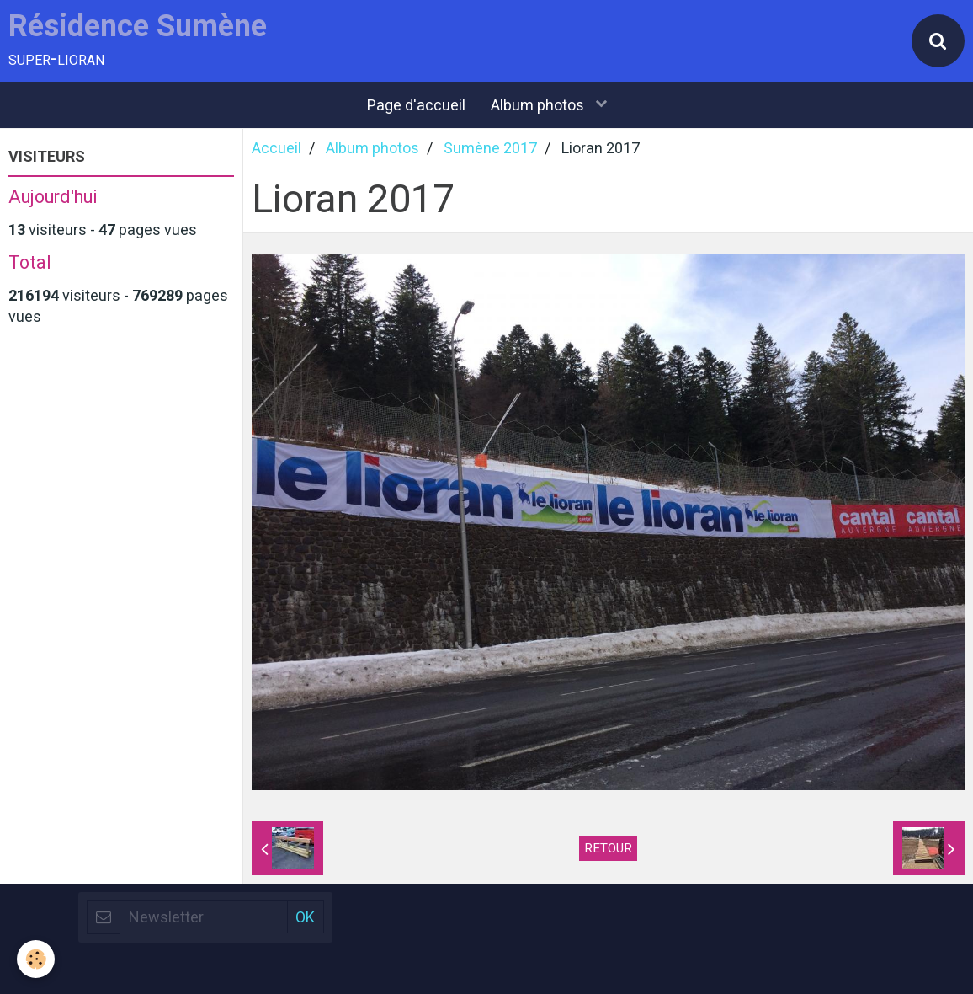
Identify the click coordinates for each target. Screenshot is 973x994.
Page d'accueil (416, 105)
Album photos (539, 105)
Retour (608, 848)
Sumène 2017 (490, 148)
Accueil (276, 148)
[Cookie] (36, 959)
